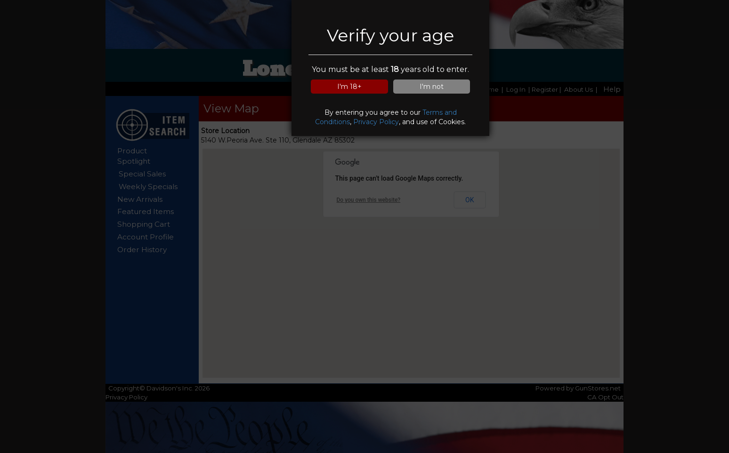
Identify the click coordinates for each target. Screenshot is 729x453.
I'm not (432, 86)
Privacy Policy (376, 122)
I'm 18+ (349, 86)
